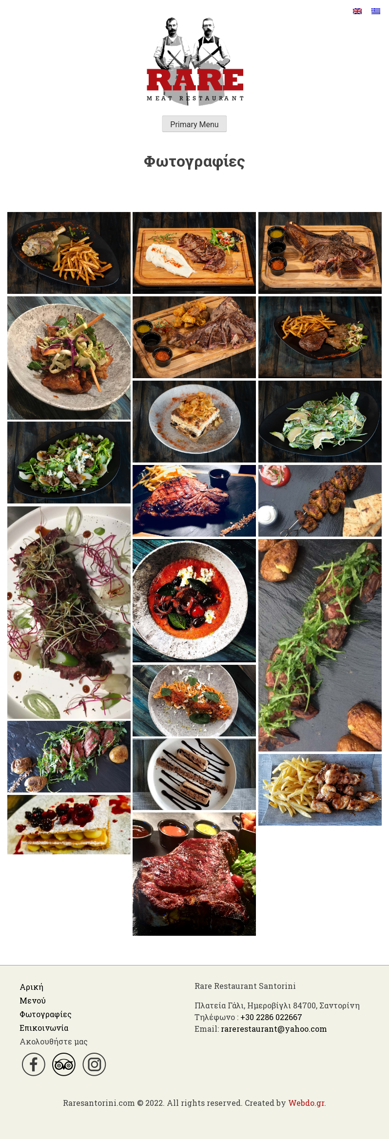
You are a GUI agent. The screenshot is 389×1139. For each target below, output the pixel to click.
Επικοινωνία (43, 1028)
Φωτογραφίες (45, 1014)
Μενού (32, 1000)
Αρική (31, 987)
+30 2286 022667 (271, 1017)
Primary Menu (194, 124)
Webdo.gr (306, 1103)
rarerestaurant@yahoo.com (274, 1028)
